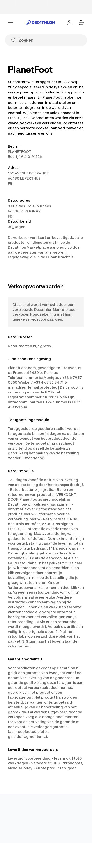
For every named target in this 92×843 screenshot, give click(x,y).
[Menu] (11, 22)
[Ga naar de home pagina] (40, 22)
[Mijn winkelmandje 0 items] (81, 22)
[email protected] (43, 387)
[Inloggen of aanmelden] (69, 22)
